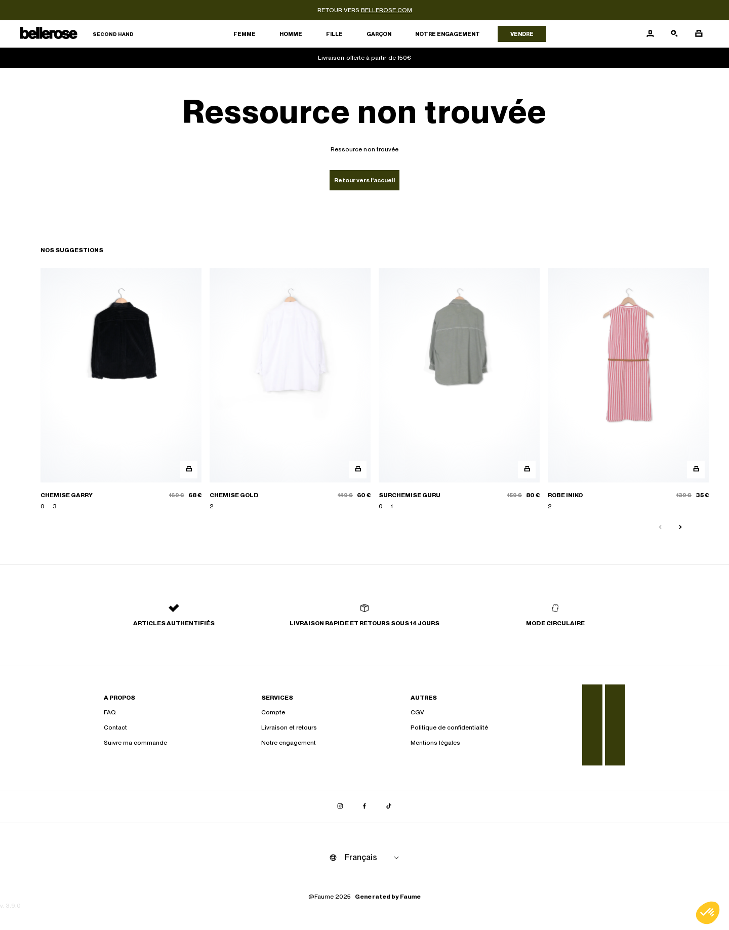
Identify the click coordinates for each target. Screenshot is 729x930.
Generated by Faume (388, 896)
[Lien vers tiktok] (389, 806)
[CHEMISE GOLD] (290, 389)
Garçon (379, 33)
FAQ (110, 712)
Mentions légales (435, 742)
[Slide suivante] (680, 527)
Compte (273, 712)
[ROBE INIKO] (628, 389)
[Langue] (374, 857)
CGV (417, 712)
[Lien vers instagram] (340, 806)
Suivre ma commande (135, 742)
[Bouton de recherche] (674, 34)
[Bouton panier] (698, 34)
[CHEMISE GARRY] (120, 389)
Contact (115, 727)
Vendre (522, 33)
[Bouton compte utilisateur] (650, 34)
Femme (244, 33)
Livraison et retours (289, 727)
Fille (334, 33)
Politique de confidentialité (449, 727)
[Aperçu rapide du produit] (188, 469)
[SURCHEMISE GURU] (459, 389)
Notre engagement (447, 33)
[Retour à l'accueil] (77, 34)
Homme (290, 33)
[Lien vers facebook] (364, 806)
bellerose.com (386, 10)
